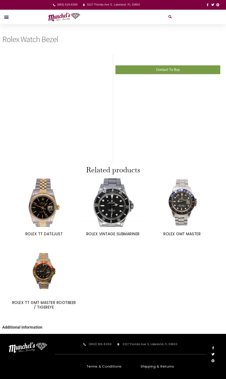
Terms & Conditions (104, 366)
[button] (6, 17)
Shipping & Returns (157, 366)
